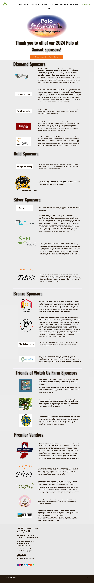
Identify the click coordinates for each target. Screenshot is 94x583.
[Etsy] (31, 565)
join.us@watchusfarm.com (25, 558)
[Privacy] (88, 577)
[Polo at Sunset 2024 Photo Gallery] (46, 57)
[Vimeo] (27, 565)
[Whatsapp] (33, 565)
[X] (22, 565)
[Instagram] (20, 565)
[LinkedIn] (24, 565)
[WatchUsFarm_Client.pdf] (87, 4)
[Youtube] (29, 565)
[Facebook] (18, 565)
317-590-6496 (21, 557)
